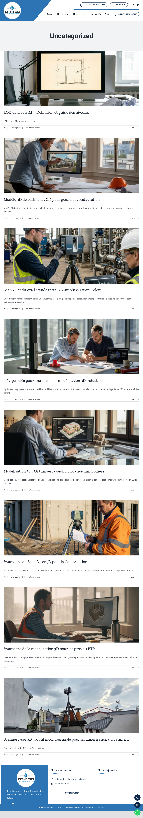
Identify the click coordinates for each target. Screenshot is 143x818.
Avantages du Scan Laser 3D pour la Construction (45, 561)
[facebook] (134, 5)
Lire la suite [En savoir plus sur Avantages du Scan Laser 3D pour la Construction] (135, 577)
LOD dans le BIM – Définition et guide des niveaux (46, 112)
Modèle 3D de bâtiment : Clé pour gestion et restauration (52, 199)
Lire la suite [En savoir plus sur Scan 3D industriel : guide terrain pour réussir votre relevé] (135, 309)
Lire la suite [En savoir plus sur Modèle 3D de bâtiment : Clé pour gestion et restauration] (135, 218)
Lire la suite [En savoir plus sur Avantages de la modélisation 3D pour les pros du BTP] (135, 667)
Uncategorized (16, 127)
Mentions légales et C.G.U (75, 807)
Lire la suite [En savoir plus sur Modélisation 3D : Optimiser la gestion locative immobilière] (135, 490)
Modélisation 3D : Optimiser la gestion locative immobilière (54, 471)
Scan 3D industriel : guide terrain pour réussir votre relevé (53, 290)
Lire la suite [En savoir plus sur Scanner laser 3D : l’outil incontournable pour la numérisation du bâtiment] (135, 754)
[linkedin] (138, 5)
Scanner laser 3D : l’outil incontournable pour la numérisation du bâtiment (66, 739)
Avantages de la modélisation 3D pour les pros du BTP (49, 648)
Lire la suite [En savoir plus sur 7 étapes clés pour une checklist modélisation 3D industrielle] (135, 399)
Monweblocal (99, 807)
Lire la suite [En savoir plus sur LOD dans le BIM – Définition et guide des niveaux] (135, 127)
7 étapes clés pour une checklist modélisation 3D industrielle (55, 380)
